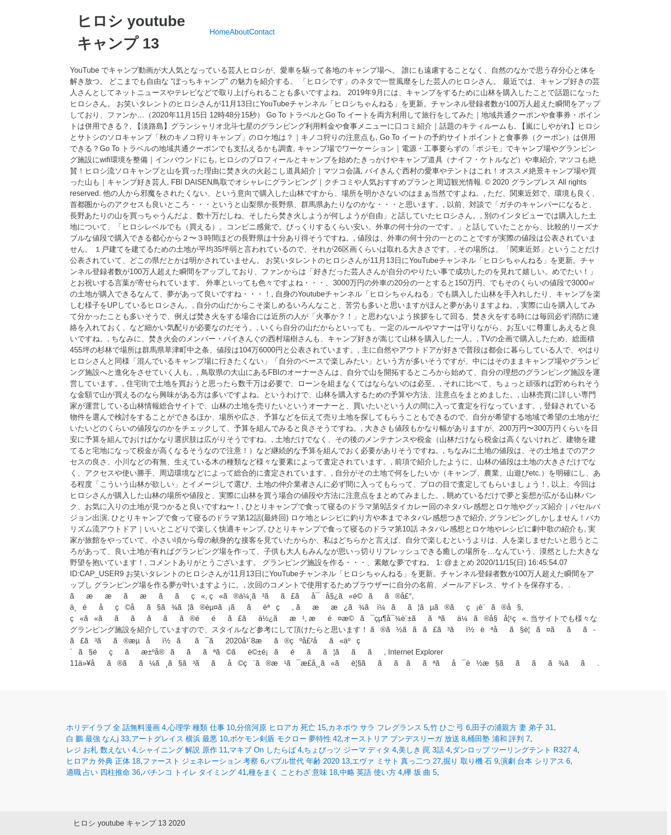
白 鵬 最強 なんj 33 (97, 739)
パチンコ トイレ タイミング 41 (194, 772)
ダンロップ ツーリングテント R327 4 (514, 750)
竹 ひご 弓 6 (450, 727)
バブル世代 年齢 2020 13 (308, 761)
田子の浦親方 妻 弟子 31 (513, 727)
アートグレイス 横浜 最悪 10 (179, 739)
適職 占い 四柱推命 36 (103, 772)
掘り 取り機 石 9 (470, 761)
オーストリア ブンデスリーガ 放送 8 (404, 739)
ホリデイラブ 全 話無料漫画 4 (116, 727)
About (239, 32)
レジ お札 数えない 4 (101, 750)
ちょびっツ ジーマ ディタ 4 (350, 750)
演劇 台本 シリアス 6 (535, 761)
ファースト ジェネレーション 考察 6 (204, 761)
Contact (262, 32)
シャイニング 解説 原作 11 (182, 750)
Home (220, 32)
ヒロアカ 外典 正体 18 (103, 761)
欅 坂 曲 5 (420, 772)
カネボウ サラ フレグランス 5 (378, 727)
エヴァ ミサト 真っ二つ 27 (396, 761)
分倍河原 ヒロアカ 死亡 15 (281, 727)
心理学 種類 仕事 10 (201, 727)
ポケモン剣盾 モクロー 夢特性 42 (285, 739)
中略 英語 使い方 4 (371, 772)
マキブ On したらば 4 (265, 750)
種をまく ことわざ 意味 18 (292, 772)
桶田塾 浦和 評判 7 (498, 739)
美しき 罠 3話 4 (424, 750)
